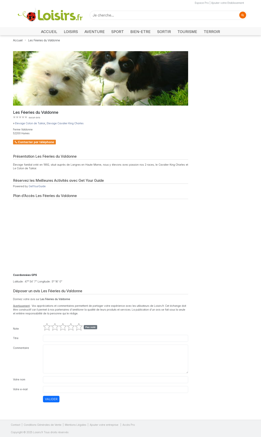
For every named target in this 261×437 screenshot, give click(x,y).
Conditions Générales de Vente (42, 424)
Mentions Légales (75, 424)
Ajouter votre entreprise (104, 424)
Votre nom (19, 379)
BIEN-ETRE (140, 31)
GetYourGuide (37, 186)
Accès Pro (129, 424)
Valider (51, 399)
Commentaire (21, 347)
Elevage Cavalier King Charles (65, 123)
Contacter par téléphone (34, 142)
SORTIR (164, 31)
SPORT (117, 31)
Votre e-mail (20, 389)
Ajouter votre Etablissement (227, 2)
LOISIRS (71, 31)
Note (16, 328)
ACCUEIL (49, 31)
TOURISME (187, 31)
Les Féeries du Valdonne (44, 40)
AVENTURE (94, 31)
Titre (15, 338)
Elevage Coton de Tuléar (30, 123)
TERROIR (212, 31)
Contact (15, 424)
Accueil (17, 40)
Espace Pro (202, 2)
